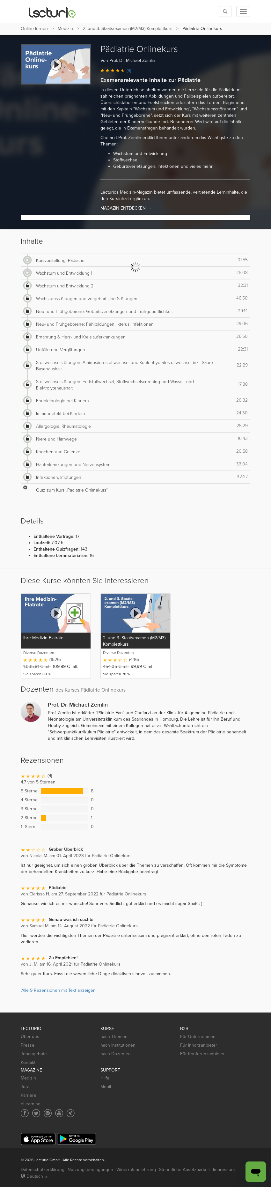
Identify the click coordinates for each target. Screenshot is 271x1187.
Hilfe (104, 1078)
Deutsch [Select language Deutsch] (34, 1176)
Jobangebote (34, 1054)
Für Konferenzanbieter (202, 1054)
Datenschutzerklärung (42, 1169)
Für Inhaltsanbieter (198, 1045)
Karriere (28, 1095)
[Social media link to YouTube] (59, 1113)
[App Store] (38, 1139)
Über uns (30, 1036)
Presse (27, 1045)
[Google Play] (76, 1139)
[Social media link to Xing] (71, 1113)
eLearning (30, 1104)
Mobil (105, 1086)
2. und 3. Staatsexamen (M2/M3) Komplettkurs (127, 28)
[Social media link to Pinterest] (48, 1113)
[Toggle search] (225, 11)
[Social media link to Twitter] (36, 1113)
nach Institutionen (118, 1045)
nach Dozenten (115, 1054)
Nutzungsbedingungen (90, 1169)
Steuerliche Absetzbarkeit (184, 1169)
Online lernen (34, 28)
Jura (25, 1086)
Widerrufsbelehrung (136, 1169)
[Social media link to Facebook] (25, 1113)
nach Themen (114, 1036)
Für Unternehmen (198, 1036)
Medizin (65, 28)
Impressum (224, 1169)
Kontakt (28, 1062)
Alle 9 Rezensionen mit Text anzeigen (58, 990)
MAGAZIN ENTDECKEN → (125, 208)
